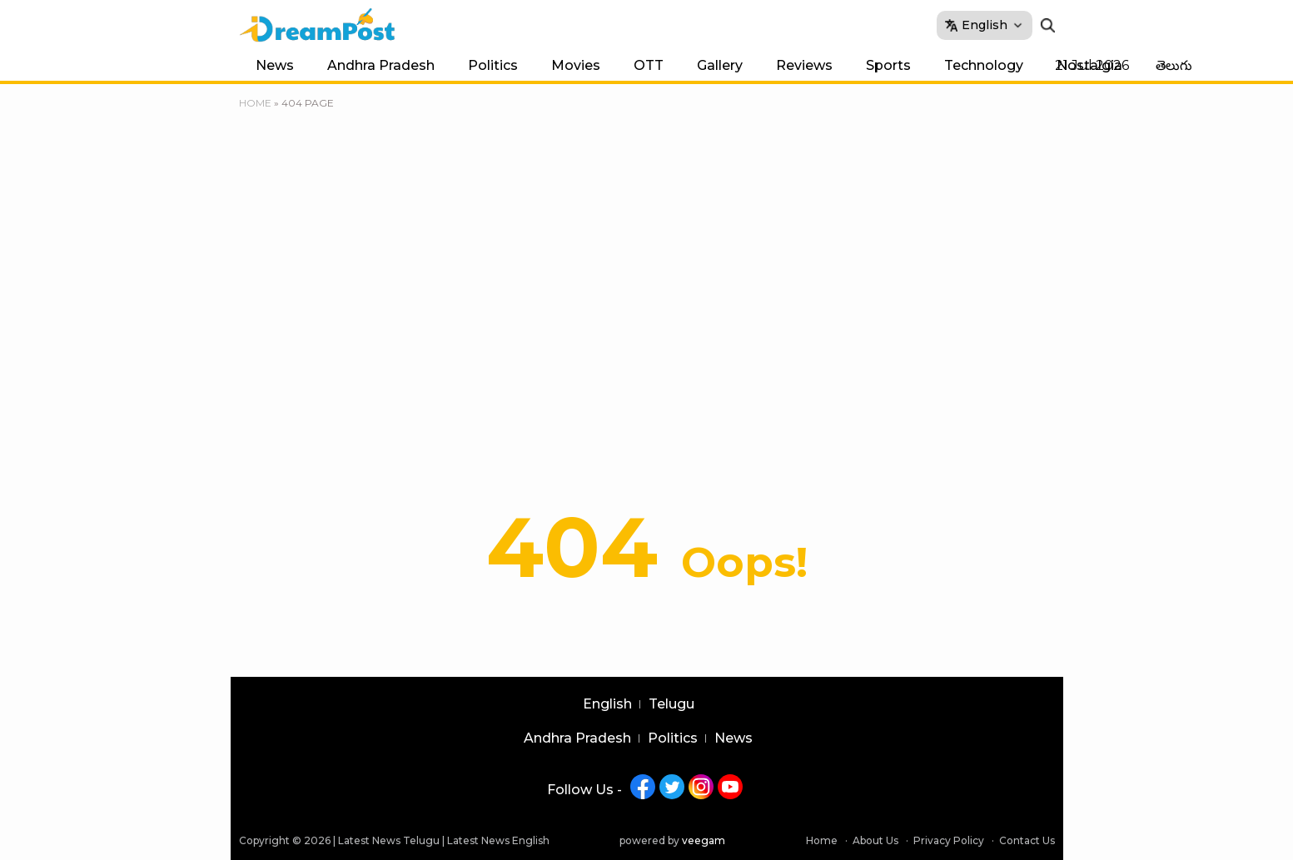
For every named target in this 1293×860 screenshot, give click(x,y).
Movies (575, 65)
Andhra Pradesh (381, 65)
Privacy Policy (948, 840)
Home (255, 103)
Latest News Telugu (389, 840)
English (607, 704)
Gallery (720, 65)
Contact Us (1027, 840)
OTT (649, 65)
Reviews (804, 65)
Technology (983, 65)
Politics (493, 65)
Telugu (671, 704)
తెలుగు (1174, 65)
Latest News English (498, 840)
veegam (703, 840)
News (275, 65)
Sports (888, 65)
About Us (875, 840)
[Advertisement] (647, 312)
